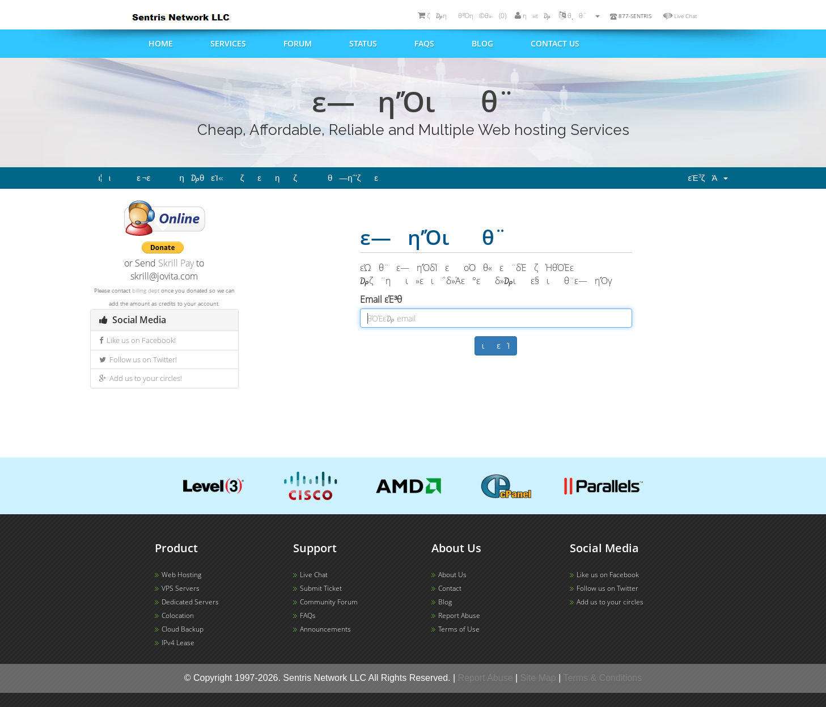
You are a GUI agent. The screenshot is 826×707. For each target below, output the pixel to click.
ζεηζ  (275, 178)
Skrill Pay (176, 263)
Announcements (325, 629)
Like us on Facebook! (137, 340)
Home (161, 43)
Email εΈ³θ (388, 299)
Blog (482, 43)
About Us (452, 574)
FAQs (424, 43)
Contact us (555, 43)
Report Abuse (459, 615)
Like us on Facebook (608, 574)
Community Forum (329, 602)
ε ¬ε (149, 178)
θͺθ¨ (579, 15)
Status (363, 43)
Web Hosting (181, 574)
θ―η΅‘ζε (360, 178)
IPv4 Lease (178, 642)
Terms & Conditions (603, 678)
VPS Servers (181, 588)
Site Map (538, 678)
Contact (449, 588)
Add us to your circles (610, 602)
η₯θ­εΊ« (201, 178)
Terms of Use (459, 629)
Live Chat (685, 16)
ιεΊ (496, 345)
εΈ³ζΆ (707, 178)
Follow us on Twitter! (138, 359)
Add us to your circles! (140, 378)
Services (228, 43)
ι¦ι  (109, 178)
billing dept (145, 290)
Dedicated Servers (190, 602)
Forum (297, 43)
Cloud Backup (183, 629)
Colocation (178, 615)
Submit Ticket (321, 588)
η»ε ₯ (532, 15)
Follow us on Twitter (607, 588)
